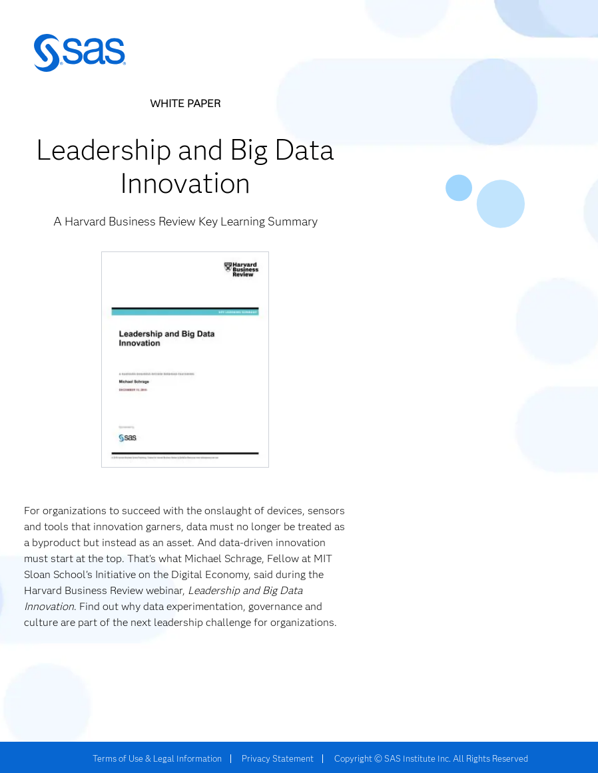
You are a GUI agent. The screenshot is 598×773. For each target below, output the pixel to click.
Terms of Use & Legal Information (157, 758)
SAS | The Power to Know (80, 53)
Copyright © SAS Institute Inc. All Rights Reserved (431, 758)
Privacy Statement (278, 758)
